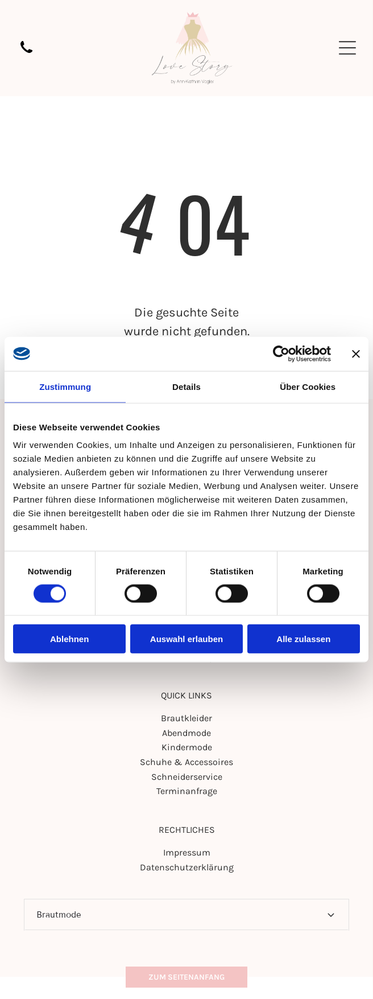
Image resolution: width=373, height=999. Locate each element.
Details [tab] (186, 386)
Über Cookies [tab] (307, 386)
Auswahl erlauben (186, 639)
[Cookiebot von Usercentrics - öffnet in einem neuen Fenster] (281, 353)
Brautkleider (186, 718)
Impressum (186, 852)
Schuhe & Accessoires (186, 762)
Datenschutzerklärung (187, 867)
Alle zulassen (303, 639)
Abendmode (186, 732)
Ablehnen (69, 639)
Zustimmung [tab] (65, 386)
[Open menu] (347, 47)
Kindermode (186, 747)
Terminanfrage (186, 791)
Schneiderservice (186, 776)
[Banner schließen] (356, 353)
